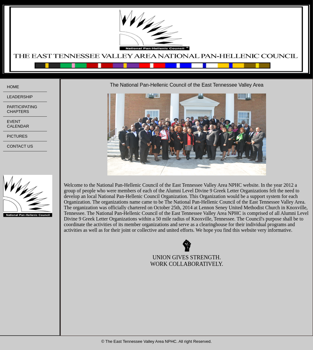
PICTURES (17, 136)
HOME (13, 86)
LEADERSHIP (20, 96)
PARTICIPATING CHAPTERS (22, 109)
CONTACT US (20, 146)
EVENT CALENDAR (18, 124)
